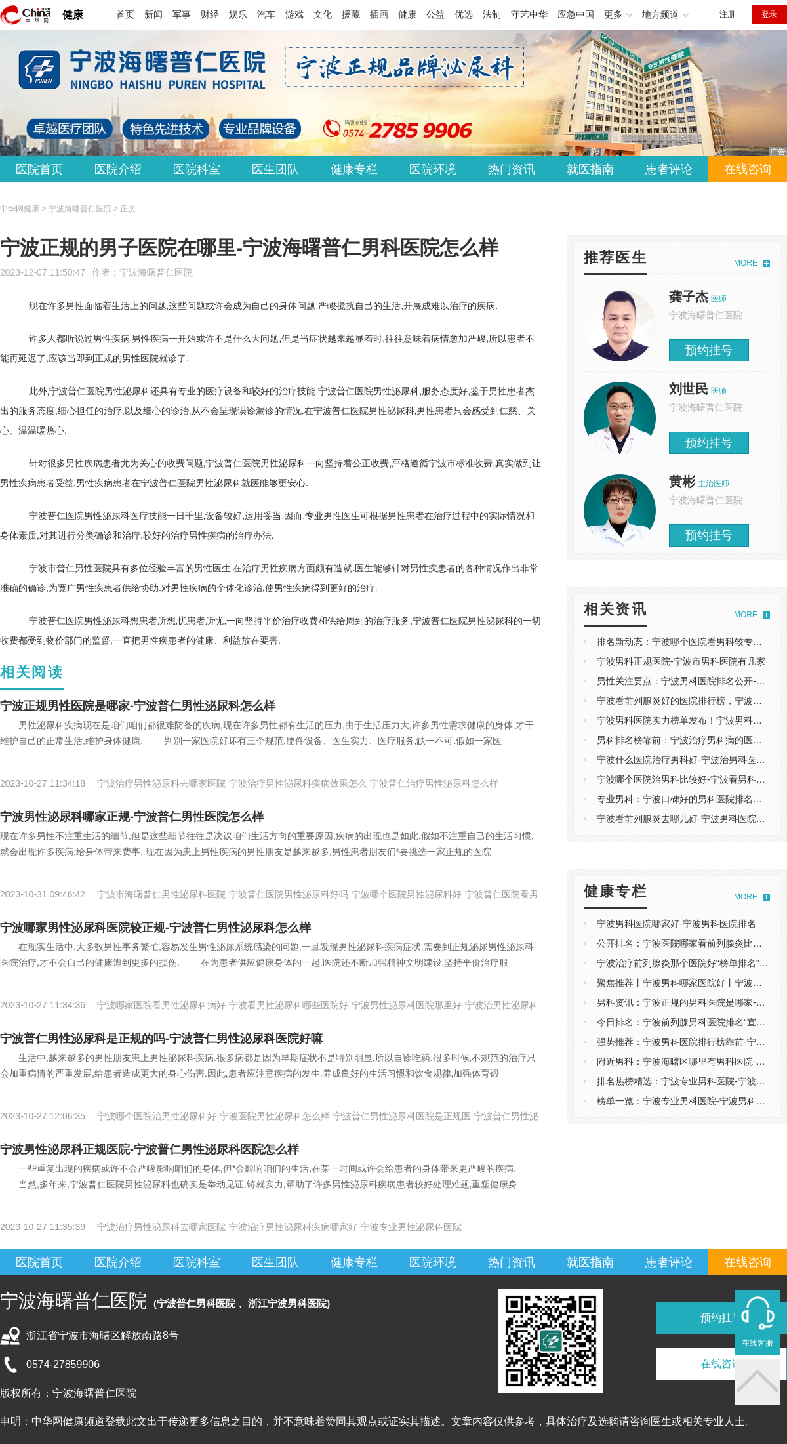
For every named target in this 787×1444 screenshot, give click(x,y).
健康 (72, 14)
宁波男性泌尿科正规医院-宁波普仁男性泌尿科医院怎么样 (149, 1149)
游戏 (294, 14)
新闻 (153, 14)
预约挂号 (709, 350)
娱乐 (238, 14)
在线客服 (757, 1343)
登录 (769, 14)
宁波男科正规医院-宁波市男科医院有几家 (681, 661)
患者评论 (669, 169)
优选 (463, 14)
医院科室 (196, 169)
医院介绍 (118, 169)
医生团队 (275, 169)
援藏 (351, 14)
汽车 (266, 14)
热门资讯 (511, 169)
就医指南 (590, 169)
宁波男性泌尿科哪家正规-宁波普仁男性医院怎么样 (132, 816)
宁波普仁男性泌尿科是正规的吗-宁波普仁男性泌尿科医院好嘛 (161, 1038)
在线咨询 (747, 169)
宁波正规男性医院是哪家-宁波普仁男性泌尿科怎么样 (137, 705)
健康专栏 (354, 169)
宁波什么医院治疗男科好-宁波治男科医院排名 (690, 759)
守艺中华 (529, 14)
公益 (435, 14)
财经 (210, 14)
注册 (727, 14)
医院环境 (432, 169)
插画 (379, 14)
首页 (125, 14)
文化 (322, 14)
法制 (492, 14)
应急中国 (575, 14)
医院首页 (39, 169)
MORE (745, 263)
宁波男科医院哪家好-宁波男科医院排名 (676, 923)
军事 (181, 14)
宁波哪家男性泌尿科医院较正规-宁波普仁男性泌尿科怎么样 (155, 927)
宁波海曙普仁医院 (156, 272)
